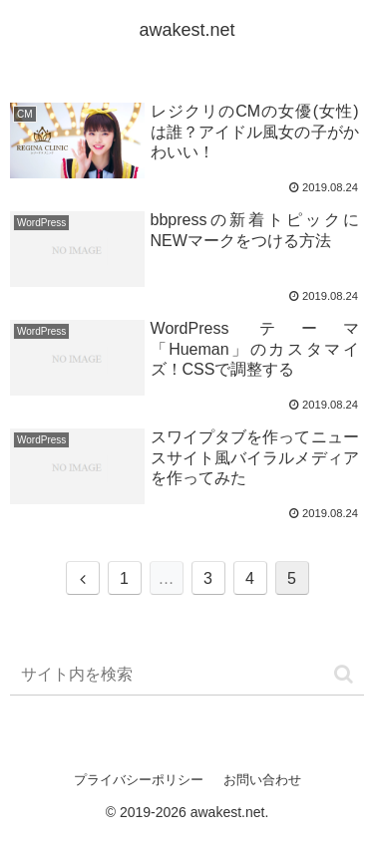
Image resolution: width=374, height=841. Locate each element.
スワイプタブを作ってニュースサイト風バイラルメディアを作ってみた (255, 457)
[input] (187, 675)
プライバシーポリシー (138, 779)
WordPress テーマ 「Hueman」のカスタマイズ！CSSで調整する (255, 349)
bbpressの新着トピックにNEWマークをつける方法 (255, 230)
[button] (343, 674)
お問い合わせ (262, 779)
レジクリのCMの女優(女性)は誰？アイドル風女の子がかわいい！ (255, 132)
